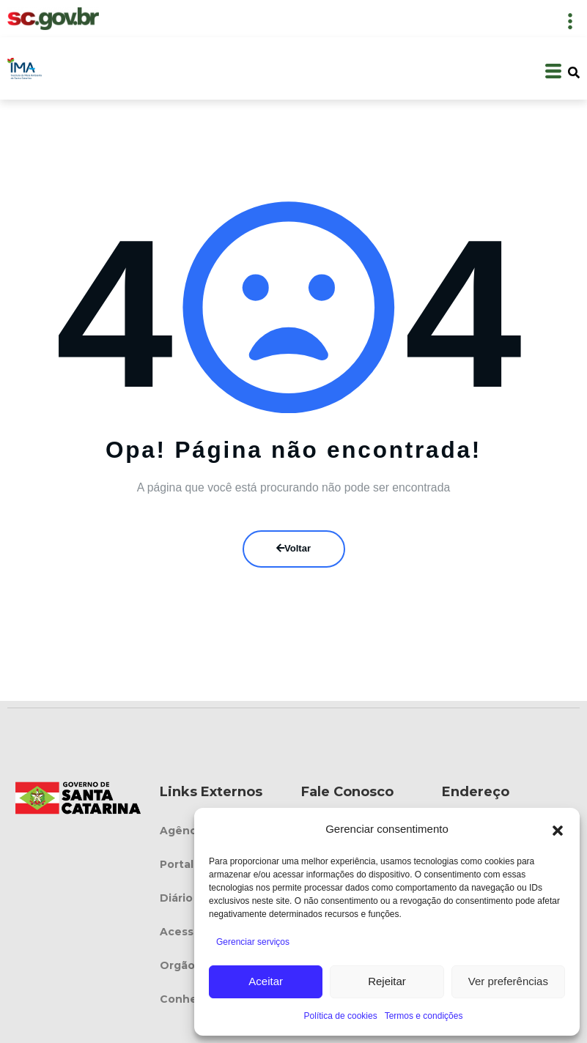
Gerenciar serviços (252, 942)
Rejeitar (387, 981)
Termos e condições (424, 1016)
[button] (557, 829)
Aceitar (265, 981)
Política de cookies (340, 1016)
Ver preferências (508, 981)
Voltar (293, 548)
